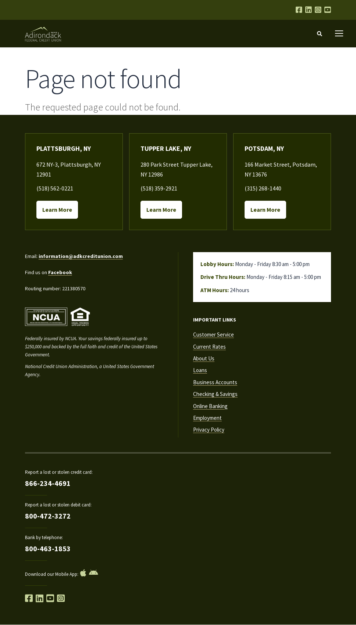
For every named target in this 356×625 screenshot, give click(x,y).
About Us (203, 358)
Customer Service (213, 334)
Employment (207, 417)
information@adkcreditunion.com (81, 256)
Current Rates (209, 346)
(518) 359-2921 (158, 188)
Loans (200, 370)
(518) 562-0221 (54, 188)
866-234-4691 (48, 483)
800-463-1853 (48, 548)
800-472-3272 (48, 515)
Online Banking (210, 406)
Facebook (60, 272)
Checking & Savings (215, 393)
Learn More (57, 209)
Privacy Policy (208, 429)
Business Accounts (215, 382)
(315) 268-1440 (263, 188)
